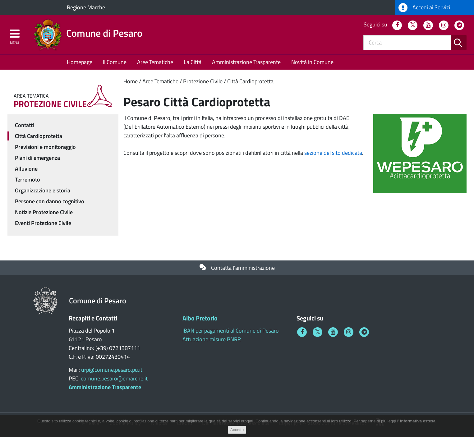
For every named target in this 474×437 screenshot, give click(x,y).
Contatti (24, 125)
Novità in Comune (312, 62)
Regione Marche (86, 7)
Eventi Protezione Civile (43, 223)
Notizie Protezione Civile (44, 212)
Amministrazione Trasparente (246, 62)
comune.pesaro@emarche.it (114, 378)
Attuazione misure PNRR (211, 339)
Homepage (79, 62)
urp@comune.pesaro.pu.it (111, 370)
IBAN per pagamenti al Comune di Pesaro (230, 330)
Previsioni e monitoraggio (45, 147)
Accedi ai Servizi (424, 7)
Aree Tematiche (155, 62)
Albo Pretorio (200, 318)
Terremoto (27, 179)
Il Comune (115, 62)
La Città (192, 62)
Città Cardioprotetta (250, 81)
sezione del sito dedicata (333, 153)
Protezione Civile (203, 81)
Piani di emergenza (37, 158)
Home (130, 81)
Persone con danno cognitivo (49, 201)
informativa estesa (417, 421)
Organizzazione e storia (42, 190)
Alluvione (26, 168)
